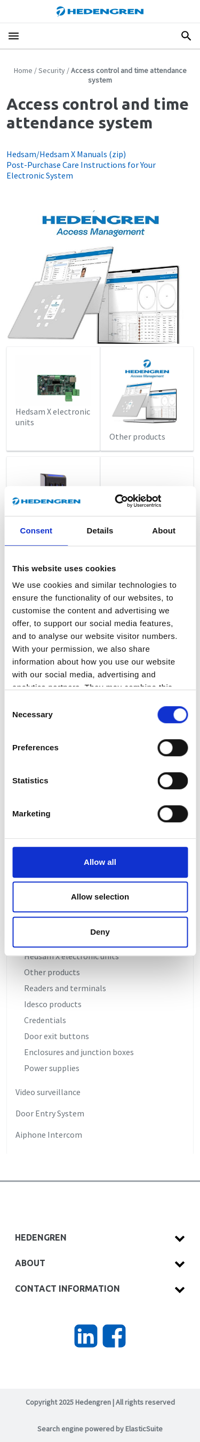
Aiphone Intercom (48, 1134)
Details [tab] (100, 530)
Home (23, 70)
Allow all (100, 861)
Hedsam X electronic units (53, 391)
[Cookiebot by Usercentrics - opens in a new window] (130, 501)
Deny (100, 931)
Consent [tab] (36, 530)
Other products (147, 398)
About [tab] (163, 530)
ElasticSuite (144, 1428)
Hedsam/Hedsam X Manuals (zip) (66, 154)
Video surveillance (48, 1092)
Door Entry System (49, 1113)
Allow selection (100, 896)
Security (51, 70)
